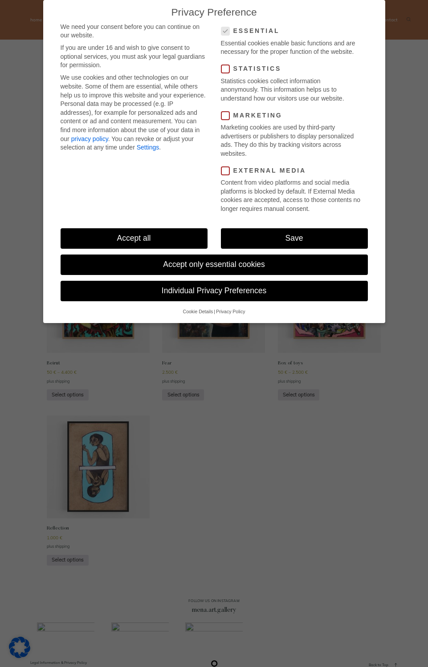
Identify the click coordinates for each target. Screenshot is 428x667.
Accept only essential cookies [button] (214, 264)
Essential (253, 31)
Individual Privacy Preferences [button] (214, 290)
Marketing (254, 115)
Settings (148, 147)
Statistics (254, 69)
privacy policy (89, 138)
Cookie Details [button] (198, 311)
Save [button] (294, 238)
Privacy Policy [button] (230, 311)
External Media (266, 170)
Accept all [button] (134, 238)
